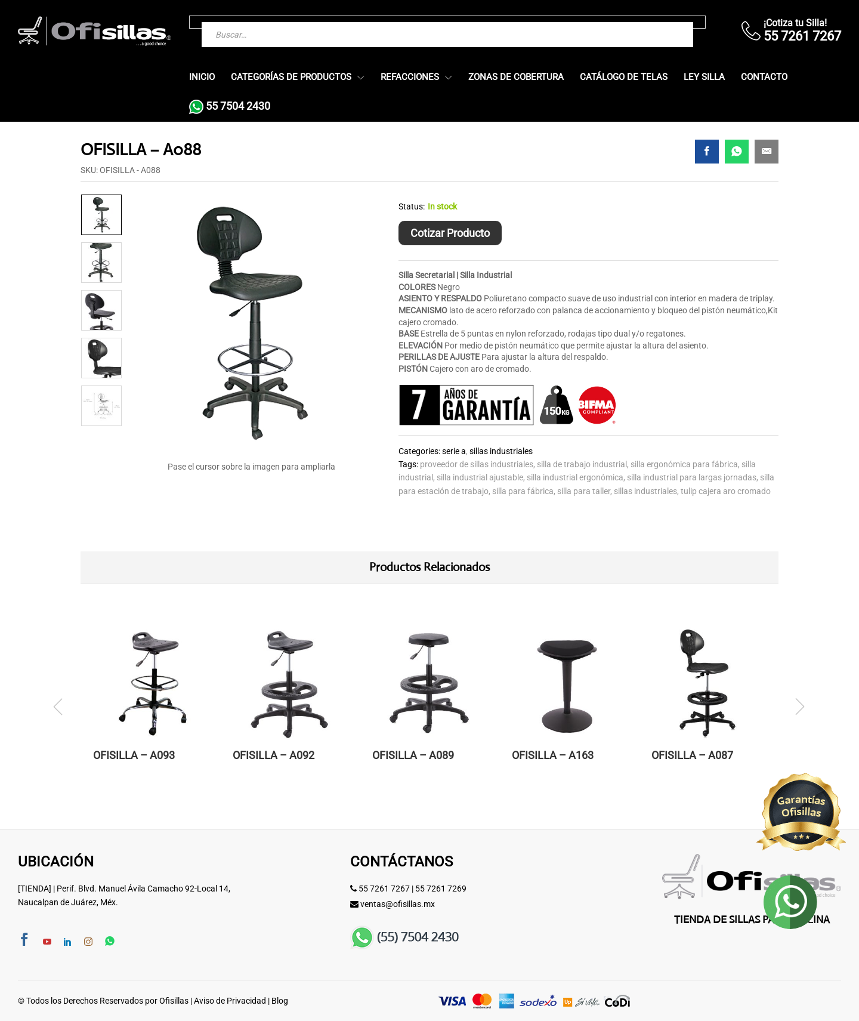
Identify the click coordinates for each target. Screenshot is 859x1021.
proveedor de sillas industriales (476, 464)
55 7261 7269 (440, 888)
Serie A (454, 451)
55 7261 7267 (384, 888)
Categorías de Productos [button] (291, 77)
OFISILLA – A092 (273, 755)
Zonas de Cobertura (516, 77)
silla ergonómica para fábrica (684, 464)
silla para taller (583, 491)
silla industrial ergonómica (575, 477)
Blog (279, 1000)
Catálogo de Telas (624, 77)
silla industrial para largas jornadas (691, 477)
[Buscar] (660, 22)
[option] (101, 215)
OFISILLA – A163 (553, 755)
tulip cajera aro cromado (726, 491)
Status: (411, 206)
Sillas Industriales (501, 451)
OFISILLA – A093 (134, 755)
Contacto (764, 77)
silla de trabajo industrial (582, 464)
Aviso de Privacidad (230, 1000)
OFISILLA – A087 (692, 755)
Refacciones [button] (410, 77)
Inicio (202, 77)
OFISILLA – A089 (413, 755)
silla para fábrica (523, 491)
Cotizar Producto (450, 233)
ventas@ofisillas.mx (397, 904)
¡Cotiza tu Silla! (795, 23)
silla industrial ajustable (480, 477)
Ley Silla (704, 77)
